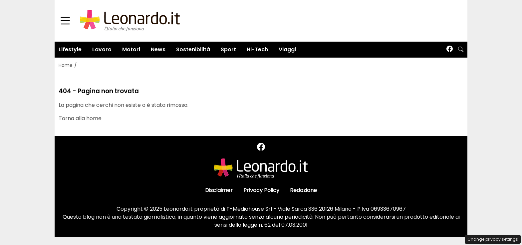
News (158, 49)
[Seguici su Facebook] (449, 49)
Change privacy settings (492, 239)
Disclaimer (219, 190)
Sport (228, 49)
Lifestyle (70, 49)
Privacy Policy (261, 190)
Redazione (303, 190)
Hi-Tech (257, 49)
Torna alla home (80, 118)
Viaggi (287, 49)
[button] (460, 50)
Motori (131, 49)
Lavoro (102, 49)
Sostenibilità (193, 49)
